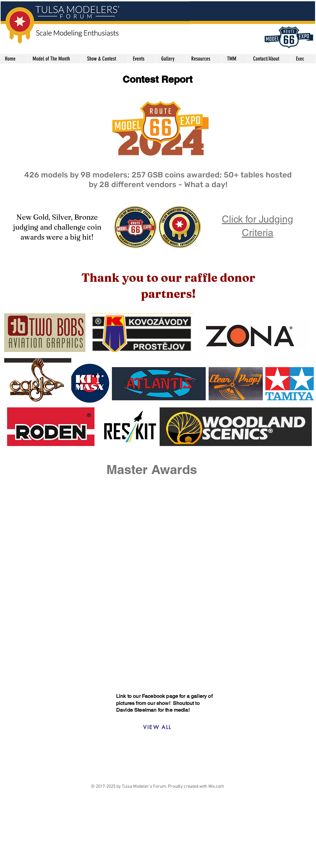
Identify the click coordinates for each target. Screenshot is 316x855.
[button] (105, 58)
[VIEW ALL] (157, 727)
